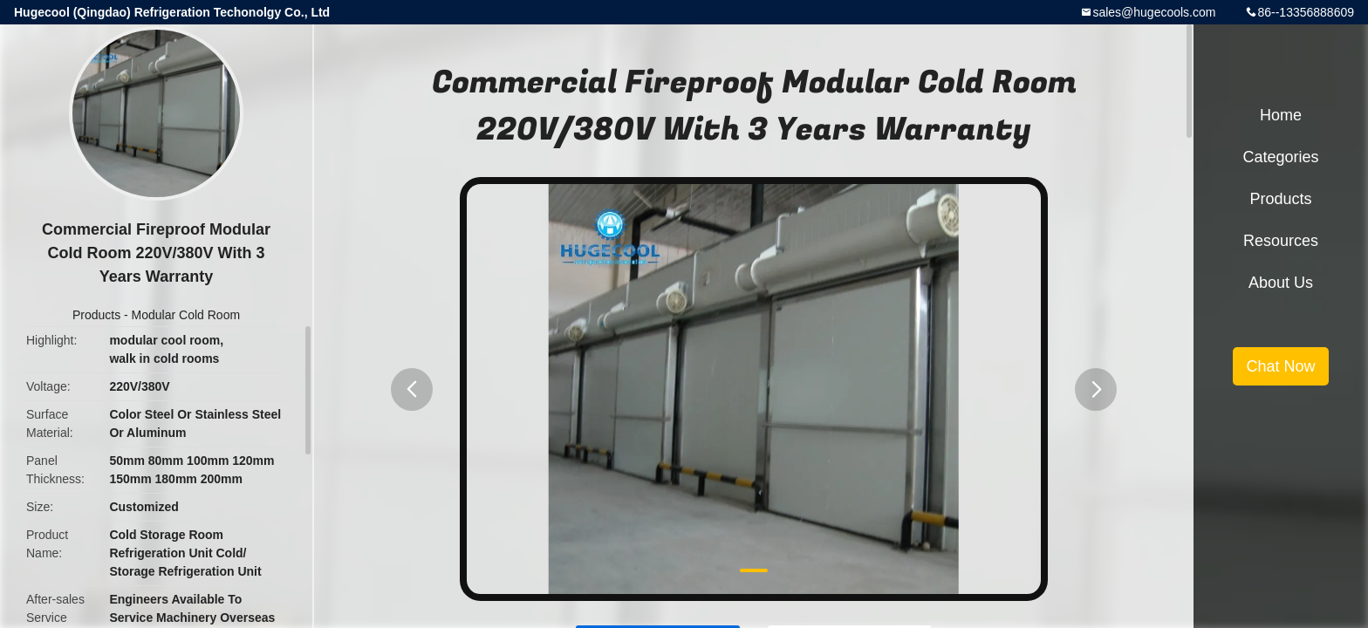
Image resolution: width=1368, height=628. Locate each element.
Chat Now (1280, 366)
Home (1281, 115)
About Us (1280, 282)
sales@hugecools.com (1153, 12)
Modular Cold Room (186, 315)
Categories (1280, 157)
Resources (1280, 240)
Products (96, 315)
